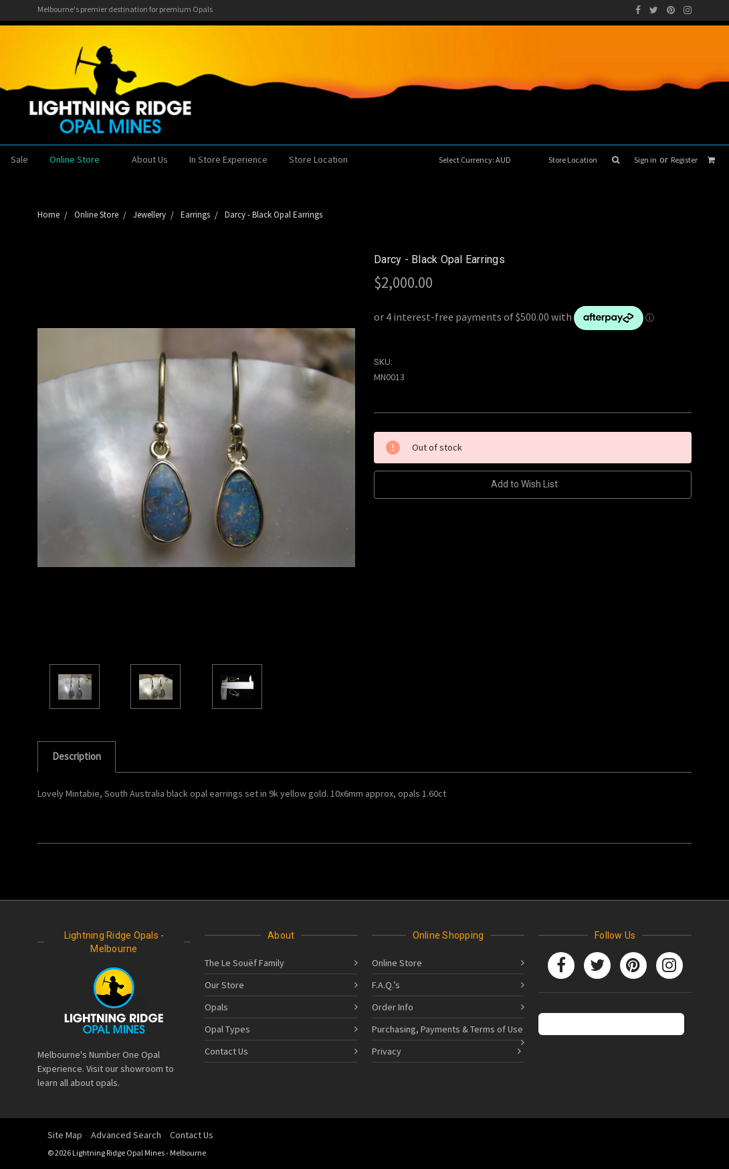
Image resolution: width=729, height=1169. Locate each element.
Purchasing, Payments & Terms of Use (447, 1029)
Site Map (64, 1135)
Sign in (645, 160)
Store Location (572, 160)
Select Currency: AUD (479, 160)
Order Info (392, 1007)
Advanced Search (126, 1135)
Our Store (224, 985)
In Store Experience (228, 159)
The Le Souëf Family (244, 963)
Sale (19, 159)
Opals (216, 1007)
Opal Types (227, 1029)
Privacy (386, 1051)
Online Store (79, 159)
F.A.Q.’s (386, 985)
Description (76, 756)
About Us (150, 159)
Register (684, 160)
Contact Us (226, 1051)
